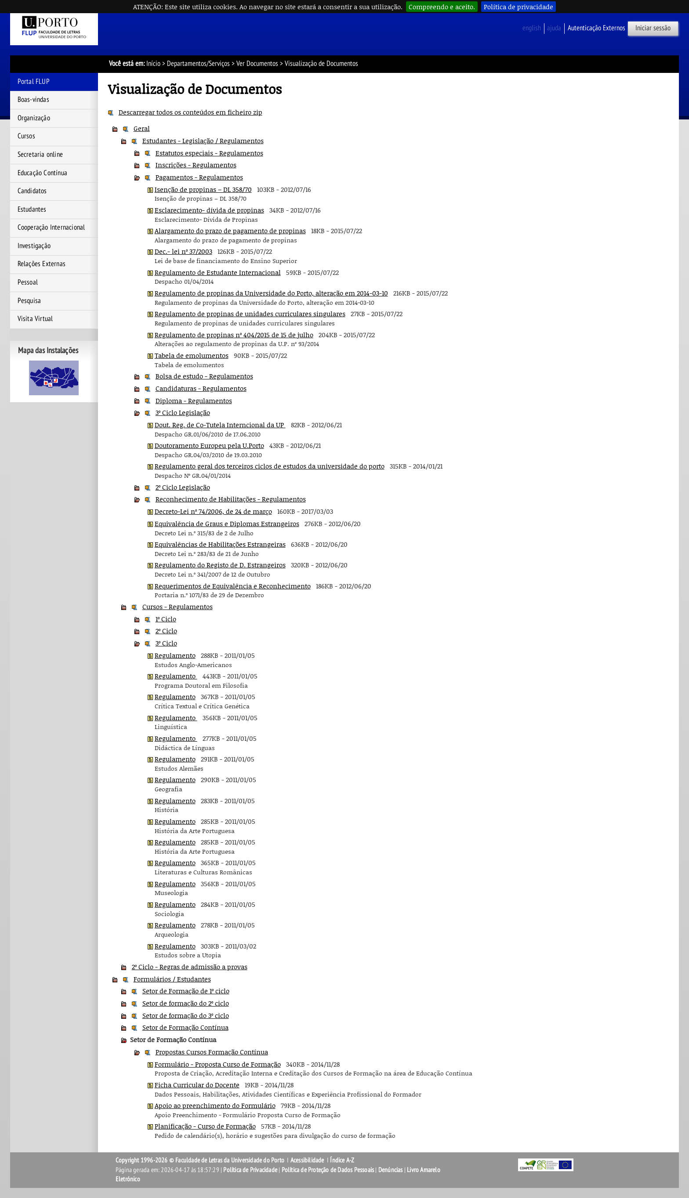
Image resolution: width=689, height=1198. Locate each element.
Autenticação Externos (596, 28)
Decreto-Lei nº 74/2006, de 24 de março (213, 511)
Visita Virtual (35, 318)
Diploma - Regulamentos (194, 400)
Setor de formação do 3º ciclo (185, 1015)
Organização (34, 118)
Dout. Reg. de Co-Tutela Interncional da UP (220, 424)
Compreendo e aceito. (442, 6)
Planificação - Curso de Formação (205, 1126)
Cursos (26, 136)
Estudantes (32, 209)
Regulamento (175, 655)
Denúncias (390, 1170)
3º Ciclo (166, 643)
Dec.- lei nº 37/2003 (183, 251)
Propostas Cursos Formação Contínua (212, 1051)
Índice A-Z (342, 1160)
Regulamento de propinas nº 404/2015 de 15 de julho (234, 334)
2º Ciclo (166, 630)
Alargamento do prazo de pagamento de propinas (230, 230)
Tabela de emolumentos (191, 355)
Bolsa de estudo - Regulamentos (204, 376)
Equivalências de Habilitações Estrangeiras (220, 544)
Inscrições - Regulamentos (196, 164)
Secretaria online (40, 154)
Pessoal (28, 282)
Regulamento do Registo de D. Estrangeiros (220, 564)
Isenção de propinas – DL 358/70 (203, 189)
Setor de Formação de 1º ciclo (185, 990)
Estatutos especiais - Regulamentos (209, 152)
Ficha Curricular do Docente (197, 1084)
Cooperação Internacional (51, 227)
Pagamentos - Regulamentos (199, 177)
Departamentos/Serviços (198, 63)
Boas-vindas (33, 99)
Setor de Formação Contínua (185, 1027)
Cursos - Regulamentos (177, 606)
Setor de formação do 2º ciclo (185, 1003)
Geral (142, 128)
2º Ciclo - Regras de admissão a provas (189, 966)
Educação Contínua (42, 173)
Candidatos (32, 191)
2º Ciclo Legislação (183, 487)
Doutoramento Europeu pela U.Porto (209, 445)
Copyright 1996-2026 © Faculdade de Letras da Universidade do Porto (201, 1160)
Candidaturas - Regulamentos (201, 388)
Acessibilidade (307, 1160)
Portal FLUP (34, 81)
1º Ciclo (166, 618)
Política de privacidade (518, 6)
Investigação (34, 246)
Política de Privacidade (250, 1170)
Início (153, 63)
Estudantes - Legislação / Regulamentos (203, 140)
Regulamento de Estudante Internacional (218, 272)
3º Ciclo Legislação (183, 412)
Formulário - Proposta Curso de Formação (218, 1064)
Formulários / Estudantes (172, 978)
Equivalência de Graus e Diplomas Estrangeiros (227, 523)
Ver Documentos (257, 63)
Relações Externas (41, 264)
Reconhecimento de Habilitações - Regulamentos (231, 498)
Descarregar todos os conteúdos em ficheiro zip (190, 112)
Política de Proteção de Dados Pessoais (328, 1170)
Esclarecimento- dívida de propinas (209, 210)
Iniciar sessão (653, 28)
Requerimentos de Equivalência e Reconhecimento (233, 585)
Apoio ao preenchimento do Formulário (215, 1105)
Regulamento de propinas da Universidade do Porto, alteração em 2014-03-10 (271, 293)
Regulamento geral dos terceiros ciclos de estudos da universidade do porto (269, 466)
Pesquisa (29, 300)
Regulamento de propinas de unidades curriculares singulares (250, 313)
